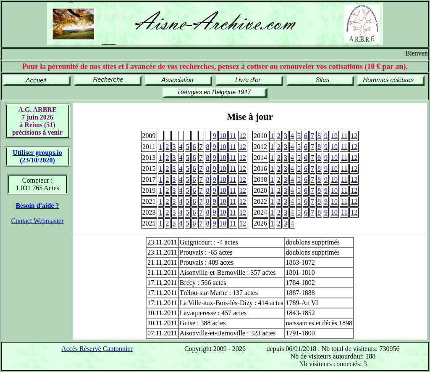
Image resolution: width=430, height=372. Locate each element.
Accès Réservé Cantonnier (97, 348)
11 (233, 135)
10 (223, 135)
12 (242, 135)
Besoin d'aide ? (37, 205)
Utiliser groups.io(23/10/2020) (37, 156)
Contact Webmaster (37, 220)
